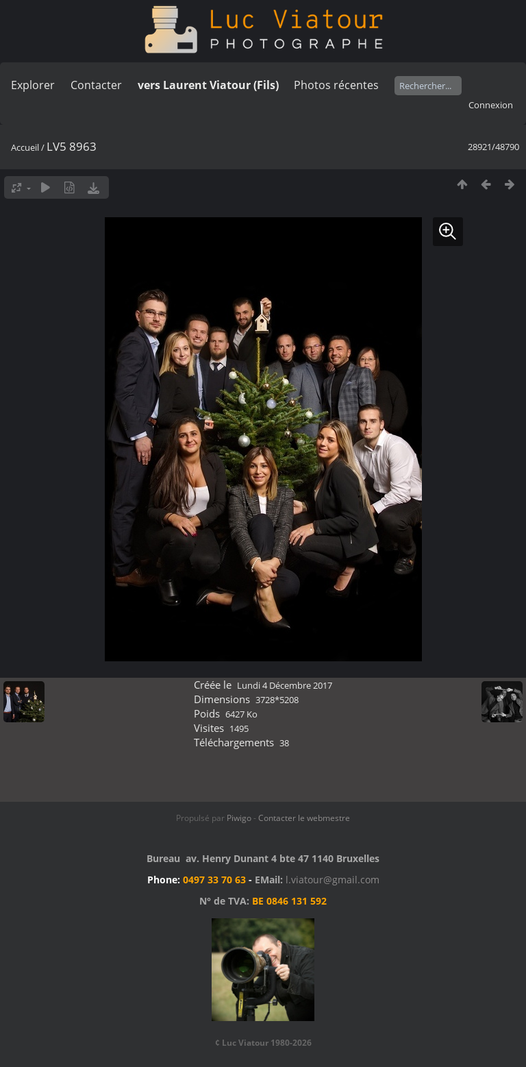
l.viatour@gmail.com (332, 879)
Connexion (490, 105)
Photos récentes (336, 85)
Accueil (25, 147)
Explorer (33, 85)
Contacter (96, 85)
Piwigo (239, 818)
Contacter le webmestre (304, 818)
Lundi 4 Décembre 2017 (284, 685)
